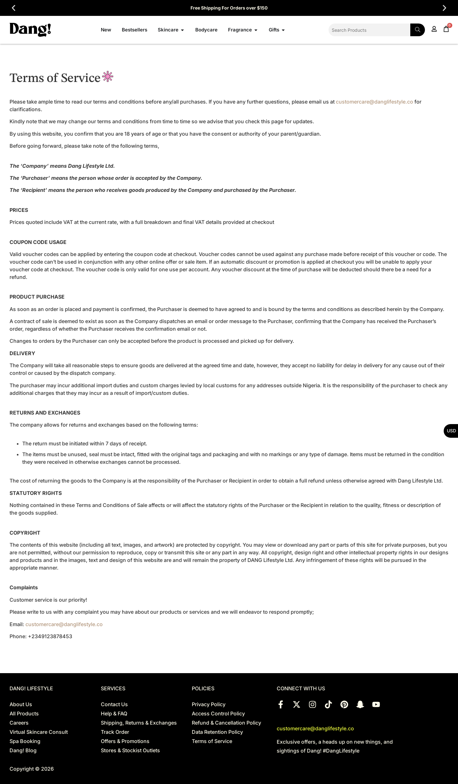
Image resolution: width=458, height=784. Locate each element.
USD (451, 430)
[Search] (417, 30)
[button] (13, 8)
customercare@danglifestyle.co (374, 101)
